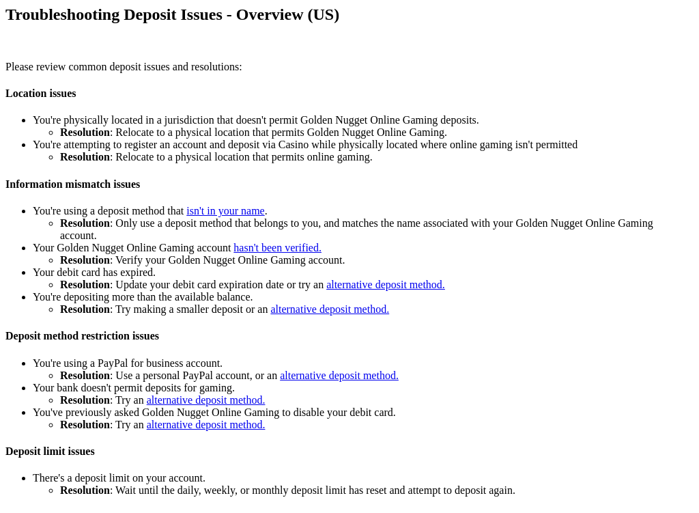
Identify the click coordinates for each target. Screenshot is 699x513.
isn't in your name (225, 211)
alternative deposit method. (385, 284)
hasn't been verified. (277, 247)
